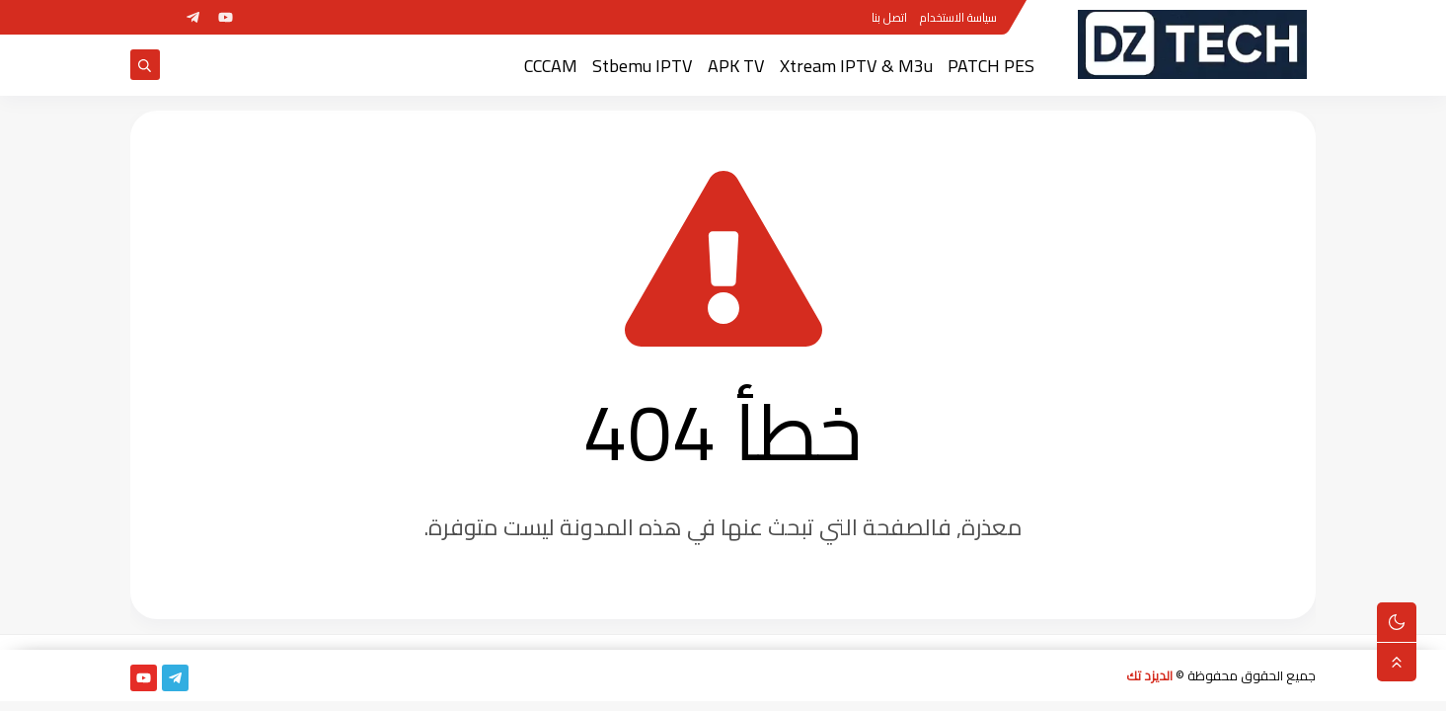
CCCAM (550, 65)
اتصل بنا (889, 17)
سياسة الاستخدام (958, 17)
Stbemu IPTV (642, 65)
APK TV (736, 65)
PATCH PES (991, 65)
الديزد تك (1149, 675)
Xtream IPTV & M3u (856, 65)
